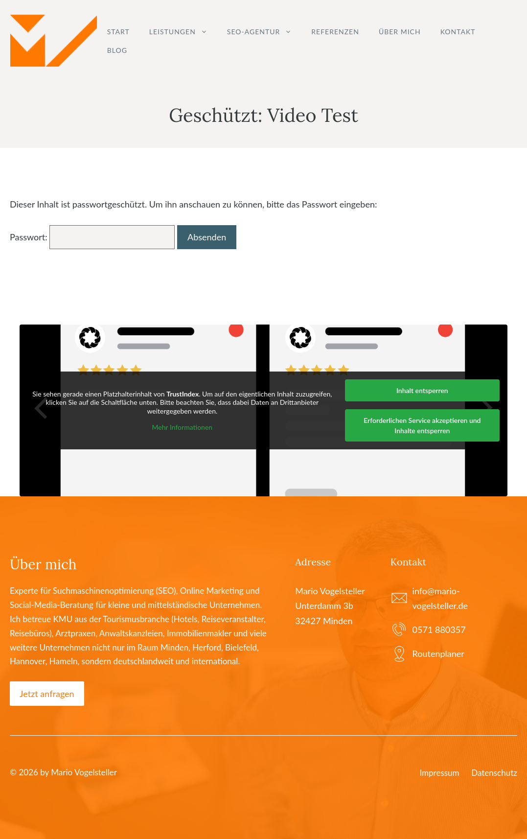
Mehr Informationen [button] (182, 427)
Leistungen (183, 32)
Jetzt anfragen (47, 693)
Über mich (400, 31)
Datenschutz (494, 773)
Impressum (439, 773)
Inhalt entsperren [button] (422, 390)
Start (118, 31)
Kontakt (458, 31)
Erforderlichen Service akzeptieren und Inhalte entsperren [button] (422, 425)
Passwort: (92, 237)
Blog (117, 50)
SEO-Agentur (264, 32)
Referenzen (335, 31)
